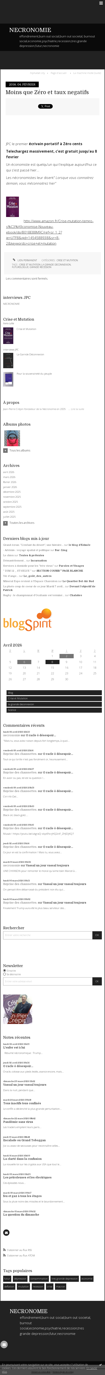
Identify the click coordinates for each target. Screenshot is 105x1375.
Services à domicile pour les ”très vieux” (28, 565)
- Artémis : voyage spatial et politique (26, 550)
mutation (23, 1286)
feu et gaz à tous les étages (22, 1196)
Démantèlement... (14, 560)
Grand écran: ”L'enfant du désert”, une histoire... (33, 545)
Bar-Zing (61, 550)
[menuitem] (38, 73)
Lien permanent (24, 260)
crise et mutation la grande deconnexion (45, 264)
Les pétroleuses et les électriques (27, 1177)
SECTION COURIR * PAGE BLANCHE (60, 570)
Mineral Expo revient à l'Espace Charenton (30, 581)
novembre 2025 (12, 496)
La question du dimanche (21, 1214)
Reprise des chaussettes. (20, 754)
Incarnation (39, 560)
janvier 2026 (10, 487)
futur (7, 1278)
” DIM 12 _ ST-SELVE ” (17, 570)
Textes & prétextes (31, 555)
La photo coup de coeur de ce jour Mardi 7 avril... (33, 586)
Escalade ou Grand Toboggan (24, 1140)
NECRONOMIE (30, 30)
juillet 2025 (9, 516)
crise (49, 1286)
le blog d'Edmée (79, 545)
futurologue (20, 267)
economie (87, 1278)
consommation (39, 1278)
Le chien (8, 555)
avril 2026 (8, 472)
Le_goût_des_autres (38, 576)
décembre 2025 (12, 491)
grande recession (40, 267)
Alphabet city (37, 73)
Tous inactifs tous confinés (22, 1103)
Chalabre (76, 595)
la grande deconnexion (21, 704)
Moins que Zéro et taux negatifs (47, 92)
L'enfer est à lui (14, 1047)
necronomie (11, 735)
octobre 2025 (10, 501)
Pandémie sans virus (18, 1122)
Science (12, 710)
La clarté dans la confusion (22, 1158)
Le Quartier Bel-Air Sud (78, 581)
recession (38, 1286)
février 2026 (9, 482)
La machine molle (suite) (87, 73)
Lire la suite (77, 409)
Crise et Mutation (18, 698)
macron (60, 1286)
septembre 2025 (12, 506)
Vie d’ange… (10, 576)
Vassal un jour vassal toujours (47, 865)
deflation (9, 1286)
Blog (10, 692)
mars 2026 (9, 477)
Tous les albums (19, 450)
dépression (20, 1278)
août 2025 (8, 511)
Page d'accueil (58, 73)
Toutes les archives (21, 523)
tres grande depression (65, 1278)
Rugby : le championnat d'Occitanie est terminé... (33, 595)
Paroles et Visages (71, 565)
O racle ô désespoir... (41, 735)
